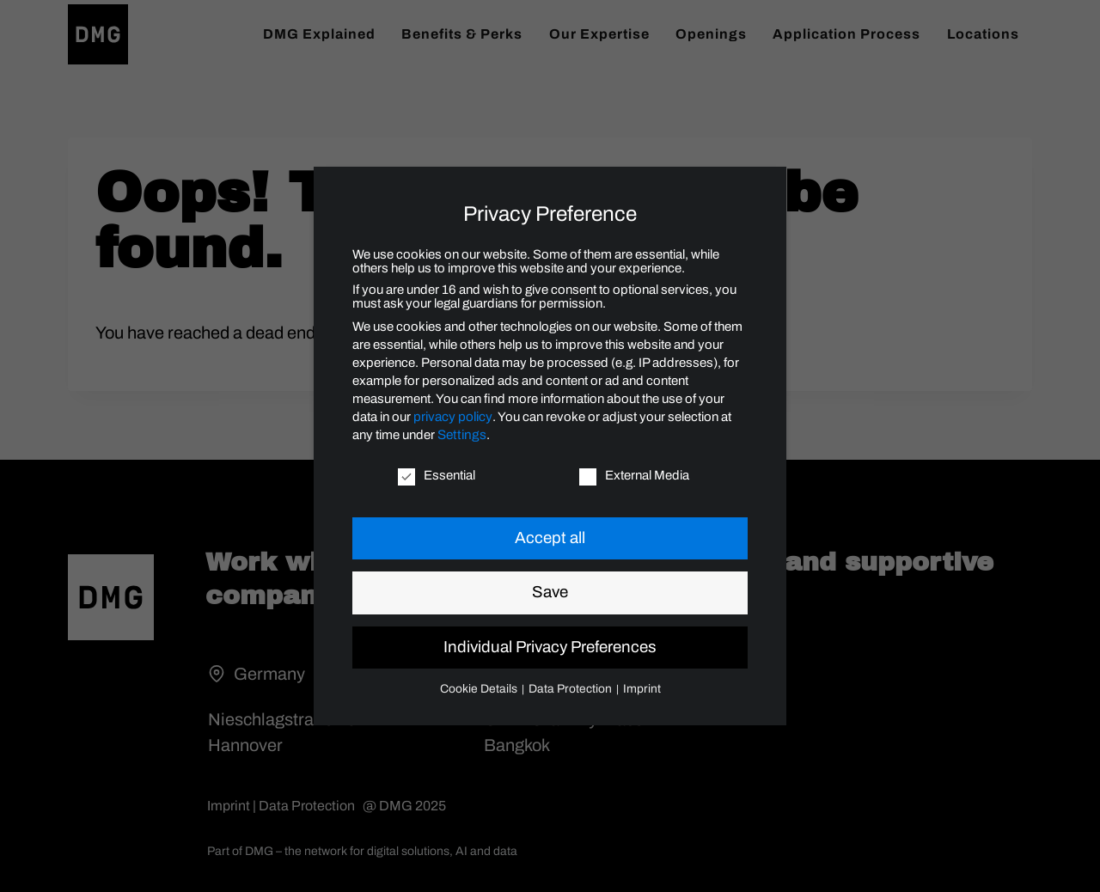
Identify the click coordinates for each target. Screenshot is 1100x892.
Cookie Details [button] (485, 688)
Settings (460, 436)
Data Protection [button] (570, 688)
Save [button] (550, 593)
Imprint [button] (634, 688)
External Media (634, 476)
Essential (436, 476)
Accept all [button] (550, 538)
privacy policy (452, 418)
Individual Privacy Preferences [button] (550, 648)
